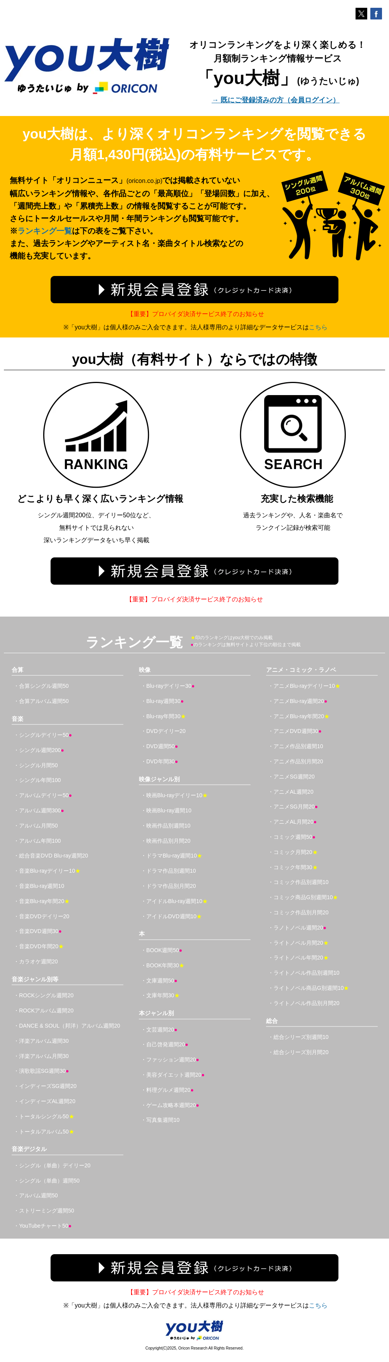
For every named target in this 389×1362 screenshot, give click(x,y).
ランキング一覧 (45, 231)
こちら (318, 327)
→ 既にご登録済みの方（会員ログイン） (276, 100)
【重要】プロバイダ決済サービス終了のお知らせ (195, 314)
